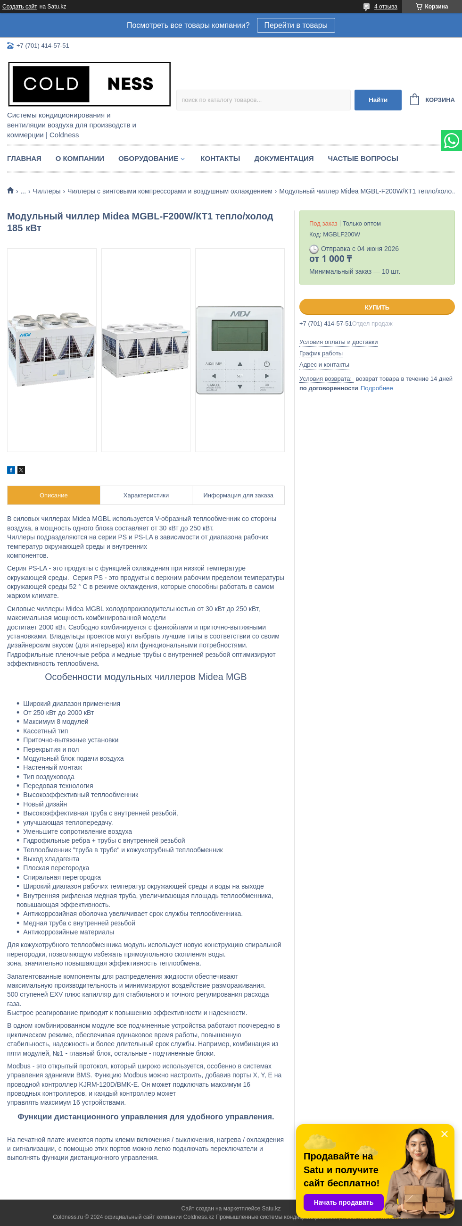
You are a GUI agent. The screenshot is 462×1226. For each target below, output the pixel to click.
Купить (377, 307)
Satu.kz (271, 1208)
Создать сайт (19, 6)
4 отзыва (385, 6)
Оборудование (148, 158)
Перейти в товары (296, 25)
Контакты (220, 158)
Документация (284, 158)
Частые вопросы (363, 158)
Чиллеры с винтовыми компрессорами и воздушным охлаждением (169, 191)
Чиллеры (47, 191)
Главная (24, 158)
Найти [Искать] (378, 99)
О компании (80, 158)
